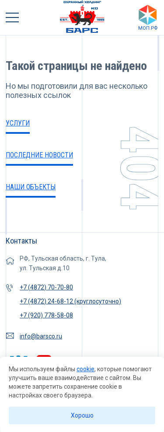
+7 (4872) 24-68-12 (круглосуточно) (70, 301)
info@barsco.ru (41, 336)
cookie (85, 369)
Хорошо (82, 415)
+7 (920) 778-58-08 (46, 315)
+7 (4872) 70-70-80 (46, 287)
